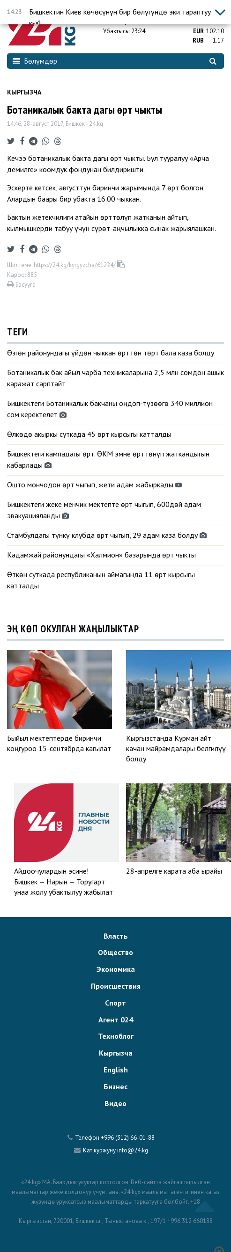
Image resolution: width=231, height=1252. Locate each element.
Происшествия (116, 986)
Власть (116, 936)
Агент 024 (115, 1019)
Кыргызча (24, 92)
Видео (115, 1103)
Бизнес (115, 1086)
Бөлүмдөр (35, 60)
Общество (115, 952)
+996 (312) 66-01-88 (128, 1138)
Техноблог (116, 1036)
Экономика (116, 969)
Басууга (21, 285)
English (116, 1069)
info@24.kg (132, 1150)
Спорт (115, 1002)
